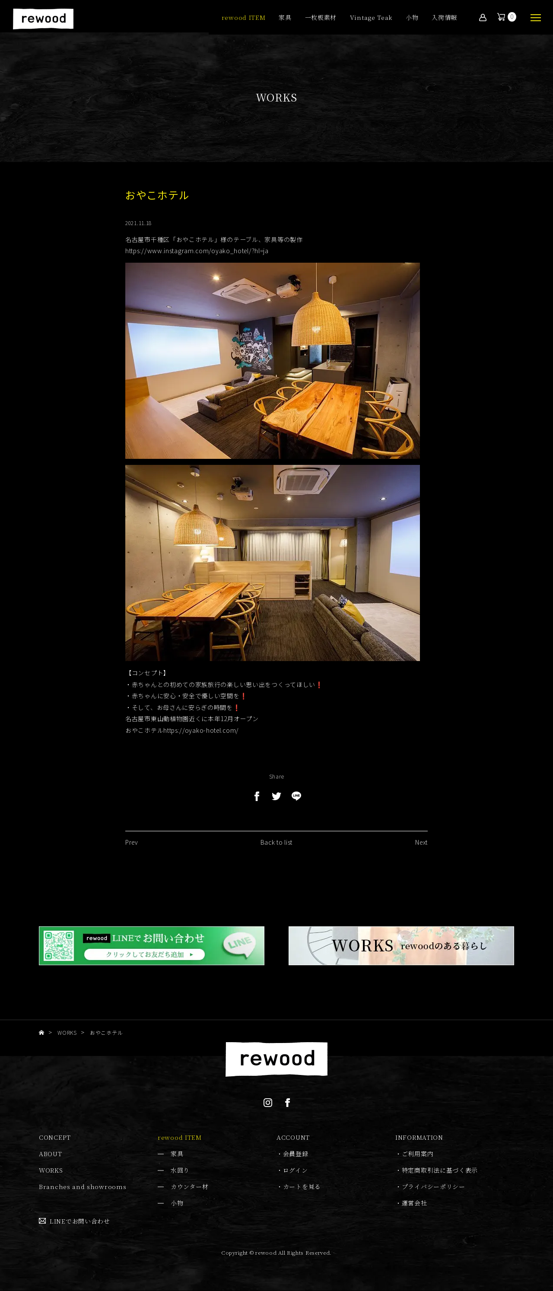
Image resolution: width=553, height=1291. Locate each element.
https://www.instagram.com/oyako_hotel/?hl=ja (197, 250)
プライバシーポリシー (433, 1187)
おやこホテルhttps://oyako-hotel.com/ (182, 730)
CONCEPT (55, 1137)
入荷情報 (444, 18)
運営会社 (414, 1203)
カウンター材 (189, 1187)
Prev (131, 847)
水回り (180, 1170)
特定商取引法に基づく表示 (440, 1170)
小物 (412, 18)
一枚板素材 (321, 18)
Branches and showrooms (82, 1187)
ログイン (295, 1170)
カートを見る (302, 1187)
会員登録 (295, 1154)
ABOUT (50, 1154)
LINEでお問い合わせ (80, 1221)
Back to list (276, 847)
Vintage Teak (371, 18)
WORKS (51, 1170)
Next (421, 847)
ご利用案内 (418, 1154)
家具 (285, 18)
